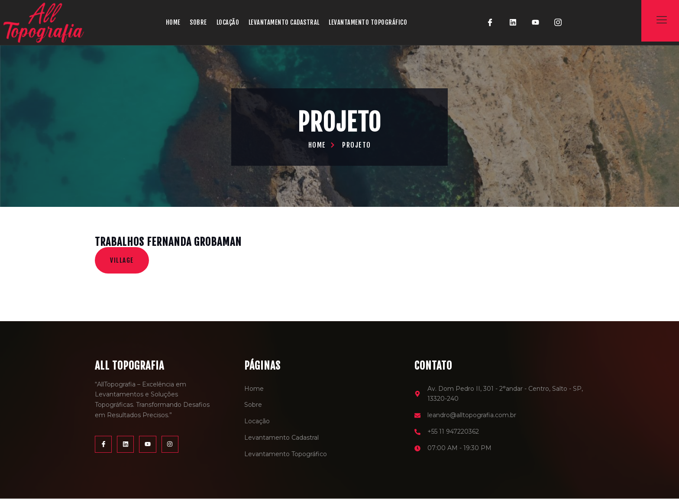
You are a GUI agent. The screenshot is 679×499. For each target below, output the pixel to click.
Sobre (199, 22)
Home (174, 22)
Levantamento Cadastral (286, 22)
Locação (229, 22)
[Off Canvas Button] (661, 20)
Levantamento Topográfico (371, 22)
